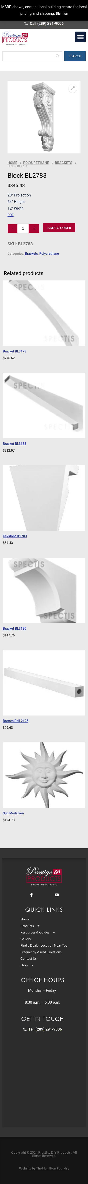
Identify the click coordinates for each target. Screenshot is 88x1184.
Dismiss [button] (62, 13)
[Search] (32, 56)
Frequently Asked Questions (40, 952)
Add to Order (59, 228)
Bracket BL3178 (14, 351)
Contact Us (28, 958)
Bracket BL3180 (14, 628)
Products (30, 925)
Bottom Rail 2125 (15, 721)
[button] (80, 37)
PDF (11, 215)
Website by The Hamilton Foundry (44, 1168)
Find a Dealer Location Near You (44, 945)
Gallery (25, 939)
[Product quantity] (23, 228)
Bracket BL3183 (14, 444)
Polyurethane (36, 163)
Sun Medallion (13, 813)
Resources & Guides (38, 932)
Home (12, 163)
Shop (27, 965)
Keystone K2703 (15, 536)
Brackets (63, 163)
